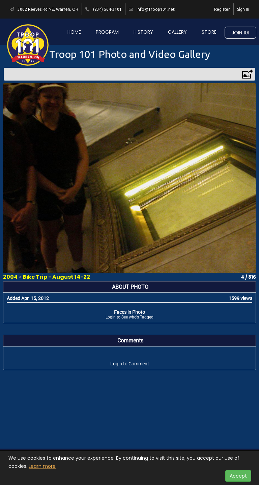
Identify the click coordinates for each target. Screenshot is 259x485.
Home (74, 32)
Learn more (42, 466)
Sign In (243, 9)
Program (107, 32)
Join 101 (240, 32)
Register (222, 9)
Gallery (177, 32)
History (143, 32)
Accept (238, 476)
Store (209, 32)
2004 (10, 277)
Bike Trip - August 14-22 (56, 277)
